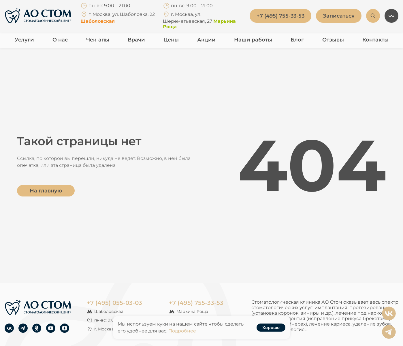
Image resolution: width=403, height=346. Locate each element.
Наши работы (253, 40)
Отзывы (333, 40)
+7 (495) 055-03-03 (114, 302)
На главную (46, 191)
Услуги (24, 40)
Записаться (339, 16)
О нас (60, 40)
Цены (171, 40)
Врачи (136, 40)
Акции (206, 40)
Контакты (375, 40)
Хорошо (271, 327)
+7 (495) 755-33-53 (196, 302)
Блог (297, 40)
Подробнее (182, 331)
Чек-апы (97, 40)
